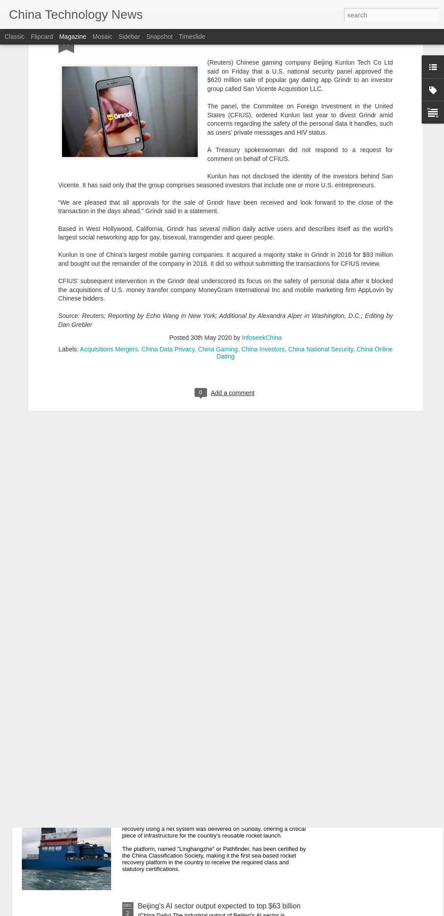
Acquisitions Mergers (109, 267)
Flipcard (42, 36)
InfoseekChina (262, 256)
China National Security (320, 267)
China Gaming (218, 267)
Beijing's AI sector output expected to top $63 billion (219, 906)
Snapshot (159, 36)
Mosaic (102, 36)
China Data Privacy (168, 267)
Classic (14, 36)
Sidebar (129, 36)
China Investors (263, 267)
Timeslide (192, 36)
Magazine (73, 36)
